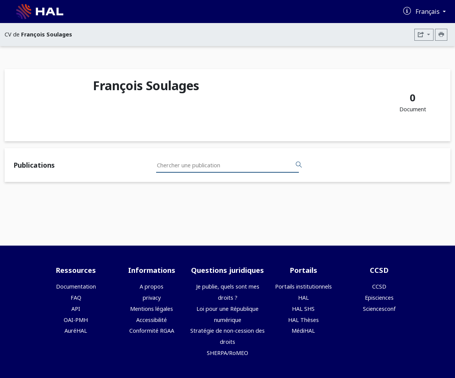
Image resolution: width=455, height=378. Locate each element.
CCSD (379, 286)
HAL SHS (303, 308)
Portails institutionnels (303, 286)
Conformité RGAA (151, 330)
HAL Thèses (303, 320)
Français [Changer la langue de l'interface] (428, 11)
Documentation (76, 286)
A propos (151, 286)
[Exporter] (424, 35)
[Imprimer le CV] (441, 35)
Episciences (379, 297)
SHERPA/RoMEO (227, 353)
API (75, 308)
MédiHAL (303, 330)
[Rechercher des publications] (299, 165)
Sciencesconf (379, 308)
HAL (303, 297)
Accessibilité (151, 320)
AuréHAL (75, 330)
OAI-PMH (76, 320)
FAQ (76, 297)
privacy (152, 297)
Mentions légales (151, 308)
